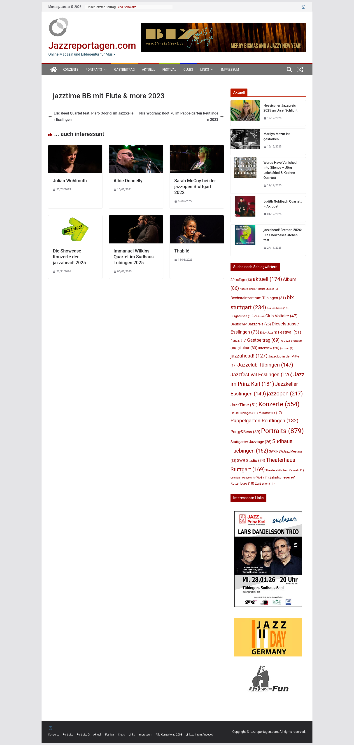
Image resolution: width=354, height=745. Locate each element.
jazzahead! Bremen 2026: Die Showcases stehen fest (282, 235)
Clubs (188, 69)
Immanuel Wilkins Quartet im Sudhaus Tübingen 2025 (134, 256)
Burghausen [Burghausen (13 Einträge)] (242, 316)
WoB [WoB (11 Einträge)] (262, 477)
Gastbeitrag (124, 69)
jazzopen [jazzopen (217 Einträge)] (285, 393)
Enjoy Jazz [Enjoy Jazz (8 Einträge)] (268, 332)
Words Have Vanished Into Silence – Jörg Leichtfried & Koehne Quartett (279, 170)
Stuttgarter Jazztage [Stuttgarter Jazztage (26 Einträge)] (251, 442)
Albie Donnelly (128, 180)
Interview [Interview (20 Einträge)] (268, 348)
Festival (169, 69)
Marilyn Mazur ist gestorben (276, 136)
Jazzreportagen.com (92, 45)
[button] (104, 69)
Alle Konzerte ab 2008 (169, 734)
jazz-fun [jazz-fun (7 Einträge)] (286, 348)
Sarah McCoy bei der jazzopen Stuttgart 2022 (195, 186)
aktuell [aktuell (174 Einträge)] (267, 279)
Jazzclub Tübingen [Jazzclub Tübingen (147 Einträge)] (265, 365)
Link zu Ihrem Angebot (199, 734)
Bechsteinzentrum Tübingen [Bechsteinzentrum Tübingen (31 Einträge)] (258, 298)
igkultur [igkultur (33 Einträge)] (247, 348)
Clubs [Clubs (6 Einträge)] (259, 316)
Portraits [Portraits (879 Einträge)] (282, 431)
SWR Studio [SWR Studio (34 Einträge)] (251, 460)
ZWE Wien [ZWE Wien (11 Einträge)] (265, 483)
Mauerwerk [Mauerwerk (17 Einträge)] (270, 413)
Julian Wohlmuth (70, 180)
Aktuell (148, 69)
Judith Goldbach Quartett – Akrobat (282, 204)
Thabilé (181, 251)
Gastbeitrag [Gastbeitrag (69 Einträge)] (263, 340)
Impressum (230, 69)
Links (204, 69)
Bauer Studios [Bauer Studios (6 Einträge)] (268, 288)
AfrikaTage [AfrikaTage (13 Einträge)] (241, 280)
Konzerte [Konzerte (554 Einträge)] (279, 404)
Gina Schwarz (126, 7)
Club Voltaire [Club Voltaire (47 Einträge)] (282, 315)
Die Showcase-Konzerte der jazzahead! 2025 (69, 256)
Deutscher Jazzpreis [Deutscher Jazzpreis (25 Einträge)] (251, 324)
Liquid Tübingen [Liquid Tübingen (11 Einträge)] (244, 413)
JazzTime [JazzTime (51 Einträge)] (244, 404)
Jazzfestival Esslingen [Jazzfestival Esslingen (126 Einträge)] (262, 374)
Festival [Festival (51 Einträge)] (289, 332)
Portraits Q (83, 734)
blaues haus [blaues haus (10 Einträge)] (278, 308)
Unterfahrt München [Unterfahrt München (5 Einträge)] (243, 477)
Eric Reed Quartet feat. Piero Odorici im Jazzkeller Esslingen (90, 116)
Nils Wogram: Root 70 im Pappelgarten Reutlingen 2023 (181, 116)
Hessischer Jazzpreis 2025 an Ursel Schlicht (280, 108)
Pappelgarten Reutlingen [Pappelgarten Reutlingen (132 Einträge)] (264, 420)
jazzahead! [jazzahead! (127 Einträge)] (249, 356)
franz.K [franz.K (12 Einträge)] (238, 340)
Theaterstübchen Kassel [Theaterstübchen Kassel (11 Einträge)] (285, 470)
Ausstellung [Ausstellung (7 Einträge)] (249, 288)
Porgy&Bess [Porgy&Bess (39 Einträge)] (245, 432)
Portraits (94, 69)
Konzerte (70, 69)
